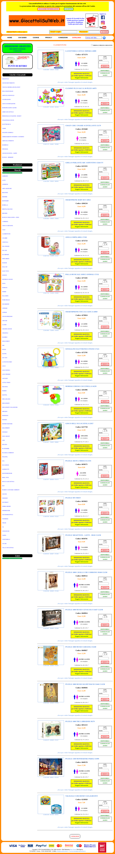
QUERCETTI (5, 469)
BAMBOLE (5, 145)
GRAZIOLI (5, 333)
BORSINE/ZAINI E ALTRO (9, 107)
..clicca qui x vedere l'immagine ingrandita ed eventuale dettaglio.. (75, 82)
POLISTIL (5, 456)
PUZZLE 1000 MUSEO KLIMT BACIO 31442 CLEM (85, 684)
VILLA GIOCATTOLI (8, 547)
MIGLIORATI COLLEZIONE (9, 407)
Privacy (48, 37)
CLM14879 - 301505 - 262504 (51, 106)
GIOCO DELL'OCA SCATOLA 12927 (79, 423)
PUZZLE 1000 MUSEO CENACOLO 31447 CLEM (84, 610)
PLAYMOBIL (5, 448)
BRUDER (4, 213)
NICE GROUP (6, 436)
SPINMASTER (6, 510)
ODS (3, 440)
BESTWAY (5, 192)
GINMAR (4, 308)
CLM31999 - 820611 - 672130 (51, 777)
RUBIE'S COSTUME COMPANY (11, 489)
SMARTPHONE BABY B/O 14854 (78, 200)
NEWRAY (5, 432)
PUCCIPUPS (5, 465)
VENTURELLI (6, 539)
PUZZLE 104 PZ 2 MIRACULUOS (78, 461)
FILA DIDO (5, 295)
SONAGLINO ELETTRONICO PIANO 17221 (82, 349)
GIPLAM (4, 320)
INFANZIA (5, 149)
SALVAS (4, 494)
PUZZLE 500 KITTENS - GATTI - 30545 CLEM (83, 535)
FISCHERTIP (5, 304)
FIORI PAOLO (6, 300)
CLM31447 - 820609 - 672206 (51, 628)
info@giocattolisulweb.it (62, 851)
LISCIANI (5, 378)
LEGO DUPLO (6, 370)
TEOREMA (5, 518)
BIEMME (4, 196)
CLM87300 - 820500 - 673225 (51, 516)
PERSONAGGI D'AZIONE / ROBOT (11, 116)
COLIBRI (4, 238)
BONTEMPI (5, 200)
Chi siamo (22, 37)
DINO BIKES (5, 258)
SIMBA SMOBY (6, 506)
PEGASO (4, 444)
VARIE (4, 128)
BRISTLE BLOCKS (7, 209)
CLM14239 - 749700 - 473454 (51, 404)
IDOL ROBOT (6, 341)
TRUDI (4, 522)
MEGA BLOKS (6, 399)
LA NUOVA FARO (7, 362)
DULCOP (4, 267)
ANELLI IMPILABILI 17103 (76, 237)
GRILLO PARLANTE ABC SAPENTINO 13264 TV (84, 163)
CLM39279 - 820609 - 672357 (51, 739)
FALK (3, 283)
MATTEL (4, 395)
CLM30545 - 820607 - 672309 (51, 553)
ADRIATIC (5, 176)
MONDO (4, 419)
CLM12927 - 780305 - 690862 (51, 441)
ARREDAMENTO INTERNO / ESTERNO (13, 136)
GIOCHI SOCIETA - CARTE (9, 153)
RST (3, 485)
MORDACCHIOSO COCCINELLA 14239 (80, 386)
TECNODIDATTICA (7, 514)
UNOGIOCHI (5, 531)
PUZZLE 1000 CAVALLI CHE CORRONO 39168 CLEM (86, 572)
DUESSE (4, 262)
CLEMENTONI (6, 233)
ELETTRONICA (6, 124)
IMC (3, 345)
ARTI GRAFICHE (7, 188)
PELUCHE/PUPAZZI (7, 91)
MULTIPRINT (6, 428)
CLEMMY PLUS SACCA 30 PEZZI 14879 (80, 88)
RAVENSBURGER (7, 473)
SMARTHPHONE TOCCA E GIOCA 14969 (81, 312)
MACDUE (5, 386)
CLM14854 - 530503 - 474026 (51, 218)
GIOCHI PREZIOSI (7, 316)
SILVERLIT (5, 502)
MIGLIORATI (5, 403)
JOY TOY (4, 357)
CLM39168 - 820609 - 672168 (51, 590)
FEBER (4, 291)
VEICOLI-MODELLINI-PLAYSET (11, 87)
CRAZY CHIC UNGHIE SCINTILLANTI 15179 (83, 125)
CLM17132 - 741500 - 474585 (51, 292)
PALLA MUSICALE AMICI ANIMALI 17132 (82, 274)
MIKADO (4, 411)
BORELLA (5, 205)
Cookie (36, 37)
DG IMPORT (5, 254)
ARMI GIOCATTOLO (8, 112)
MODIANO (5, 415)
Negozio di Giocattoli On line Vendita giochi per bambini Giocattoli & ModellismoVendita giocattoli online (75, 21)
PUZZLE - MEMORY (7, 157)
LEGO (4, 366)
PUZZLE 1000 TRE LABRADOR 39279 (80, 721)
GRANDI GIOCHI (7, 328)
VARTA (4, 535)
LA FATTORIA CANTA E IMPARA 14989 (80, 51)
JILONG (4, 353)
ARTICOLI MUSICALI (8, 95)
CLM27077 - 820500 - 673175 (51, 479)
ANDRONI (5, 184)
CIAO (3, 229)
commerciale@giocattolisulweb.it (77, 851)
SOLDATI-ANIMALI (7, 132)
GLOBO (4, 324)
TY (3, 527)
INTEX (4, 349)
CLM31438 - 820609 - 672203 (51, 665)
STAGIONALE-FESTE (8, 120)
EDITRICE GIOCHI (7, 279)
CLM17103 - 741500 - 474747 (51, 255)
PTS (3, 461)
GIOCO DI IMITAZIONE (8, 103)
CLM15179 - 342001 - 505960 (51, 143)
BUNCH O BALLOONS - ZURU (10, 217)
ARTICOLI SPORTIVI (8, 140)
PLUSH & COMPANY (8, 452)
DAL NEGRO (5, 246)
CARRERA (5, 221)
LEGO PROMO (6, 374)
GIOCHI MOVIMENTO (8, 83)
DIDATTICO (5, 79)
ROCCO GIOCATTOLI (8, 481)
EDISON (4, 275)
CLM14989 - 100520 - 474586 (51, 69)
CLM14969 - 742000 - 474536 (51, 330)
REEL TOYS (5, 477)
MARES (4, 390)
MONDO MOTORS (7, 423)
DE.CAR (4, 250)
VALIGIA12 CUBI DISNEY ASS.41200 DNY (81, 796)
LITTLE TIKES (6, 382)
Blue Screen (73, 849)
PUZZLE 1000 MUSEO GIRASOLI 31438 (80, 647)
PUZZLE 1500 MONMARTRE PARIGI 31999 (82, 759)
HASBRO (4, 337)
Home (9, 37)
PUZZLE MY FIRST (73, 498)
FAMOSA (4, 287)
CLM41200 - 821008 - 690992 (51, 814)
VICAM (4, 543)
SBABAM (4, 498)
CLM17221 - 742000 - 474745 (51, 367)
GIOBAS (4, 312)
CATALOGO (75, 836)
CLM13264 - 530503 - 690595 (51, 181)
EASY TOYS (5, 271)
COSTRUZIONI (6, 99)
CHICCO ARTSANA (7, 225)
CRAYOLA (5, 242)
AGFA (4, 180)
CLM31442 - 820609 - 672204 (51, 702)
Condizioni (63, 37)
